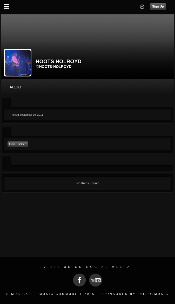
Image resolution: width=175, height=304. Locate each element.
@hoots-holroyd (53, 66)
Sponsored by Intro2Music (134, 293)
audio (15, 87)
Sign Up (158, 6)
